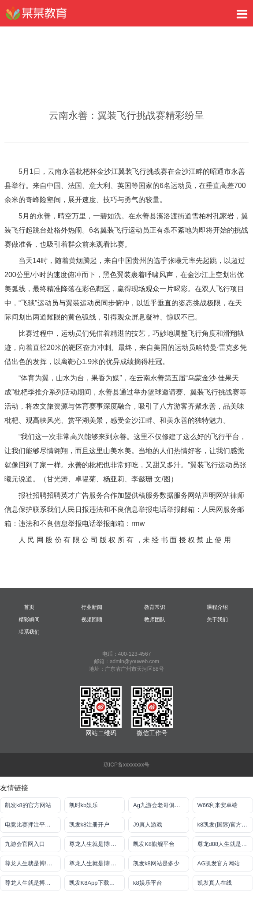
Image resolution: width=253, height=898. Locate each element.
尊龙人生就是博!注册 (96, 863)
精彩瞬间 (29, 619)
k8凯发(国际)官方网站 (225, 824)
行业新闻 (91, 607)
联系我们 (29, 632)
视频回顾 (91, 619)
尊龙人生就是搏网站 (30, 882)
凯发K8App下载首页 (95, 882)
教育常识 (154, 607)
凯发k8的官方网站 (28, 805)
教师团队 (154, 619)
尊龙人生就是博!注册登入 (97, 844)
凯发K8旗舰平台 (154, 844)
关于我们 (217, 619)
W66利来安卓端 (217, 805)
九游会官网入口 (25, 844)
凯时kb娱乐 (83, 805)
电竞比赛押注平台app (32, 824)
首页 (29, 607)
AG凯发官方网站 (218, 863)
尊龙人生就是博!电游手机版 (33, 863)
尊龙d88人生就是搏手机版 (225, 844)
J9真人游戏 (147, 824)
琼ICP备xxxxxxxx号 (126, 765)
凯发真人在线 (214, 882)
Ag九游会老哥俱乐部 (159, 805)
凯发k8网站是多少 (156, 863)
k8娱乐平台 (147, 882)
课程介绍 (217, 607)
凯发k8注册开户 (89, 824)
